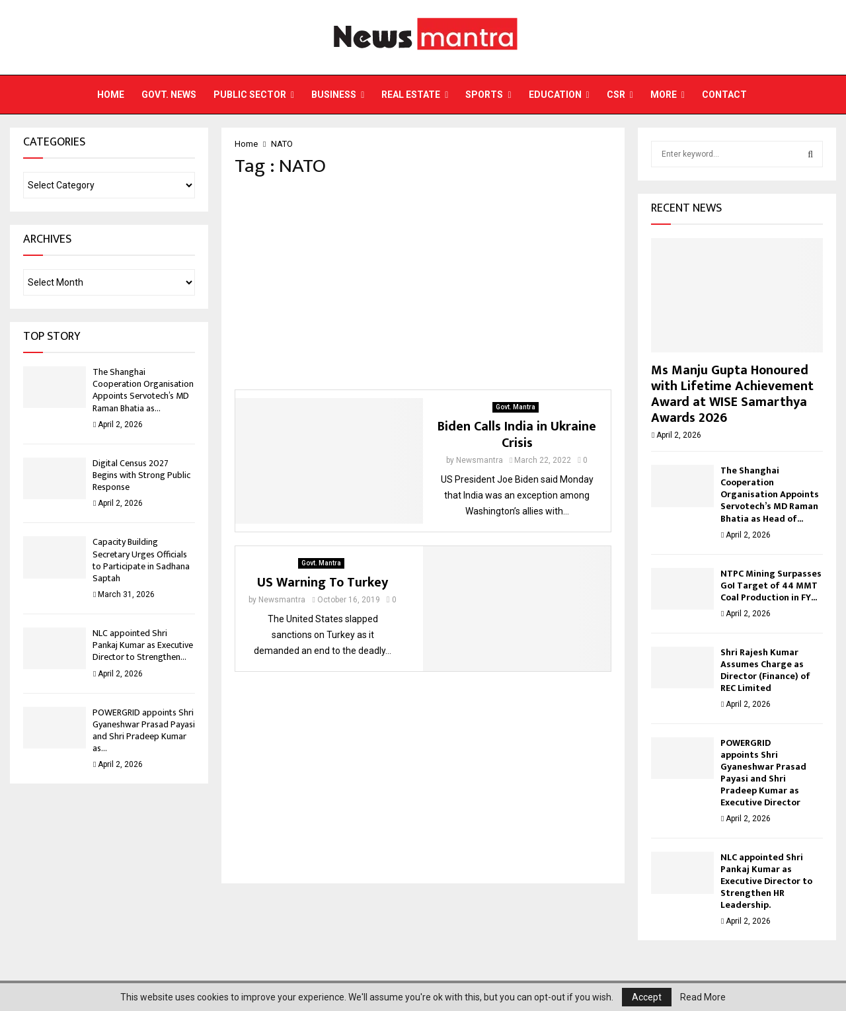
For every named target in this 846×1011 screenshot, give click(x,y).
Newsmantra (479, 460)
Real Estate (410, 94)
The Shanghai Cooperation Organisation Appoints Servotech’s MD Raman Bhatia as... (143, 390)
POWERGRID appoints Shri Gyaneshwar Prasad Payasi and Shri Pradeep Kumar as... (144, 730)
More (663, 94)
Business (333, 94)
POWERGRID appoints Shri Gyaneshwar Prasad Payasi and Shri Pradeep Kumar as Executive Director (763, 772)
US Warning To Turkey (322, 582)
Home (110, 94)
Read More (703, 997)
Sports (484, 94)
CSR (616, 94)
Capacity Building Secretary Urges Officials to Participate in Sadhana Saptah (141, 560)
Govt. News (168, 94)
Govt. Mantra (515, 407)
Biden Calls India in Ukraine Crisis (517, 434)
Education (555, 94)
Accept (647, 997)
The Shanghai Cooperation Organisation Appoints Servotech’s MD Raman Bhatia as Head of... (769, 494)
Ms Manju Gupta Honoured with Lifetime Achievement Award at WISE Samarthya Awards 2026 (732, 394)
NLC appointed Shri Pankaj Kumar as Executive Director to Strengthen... (143, 645)
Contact (724, 94)
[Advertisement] (423, 283)
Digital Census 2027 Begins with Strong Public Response (141, 475)
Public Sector (249, 94)
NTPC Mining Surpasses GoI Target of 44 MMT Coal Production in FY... (771, 585)
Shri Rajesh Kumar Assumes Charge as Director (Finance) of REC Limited (765, 670)
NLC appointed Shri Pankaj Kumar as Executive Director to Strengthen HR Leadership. (766, 881)
